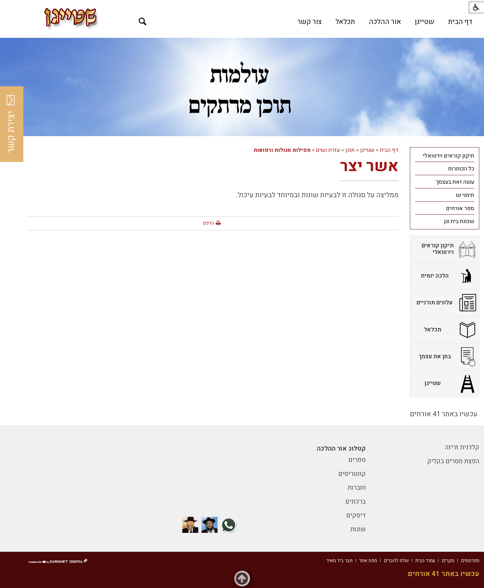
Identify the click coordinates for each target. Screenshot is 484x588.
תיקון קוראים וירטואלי (448, 156)
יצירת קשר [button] (11, 124)
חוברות (356, 487)
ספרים (357, 459)
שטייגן (424, 22)
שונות (358, 529)
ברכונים (355, 501)
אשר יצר (369, 166)
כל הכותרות (461, 168)
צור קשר (309, 22)
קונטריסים (352, 473)
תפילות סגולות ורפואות (282, 150)
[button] (142, 21)
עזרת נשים (328, 150)
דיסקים (356, 515)
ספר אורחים (460, 208)
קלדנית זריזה (462, 447)
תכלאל (345, 22)
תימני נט (465, 195)
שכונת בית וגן (459, 221)
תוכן (350, 150)
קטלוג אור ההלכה (341, 448)
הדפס (208, 223)
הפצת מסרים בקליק (453, 461)
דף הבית (460, 22)
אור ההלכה (385, 22)
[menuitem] (460, 22)
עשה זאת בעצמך (455, 182)
